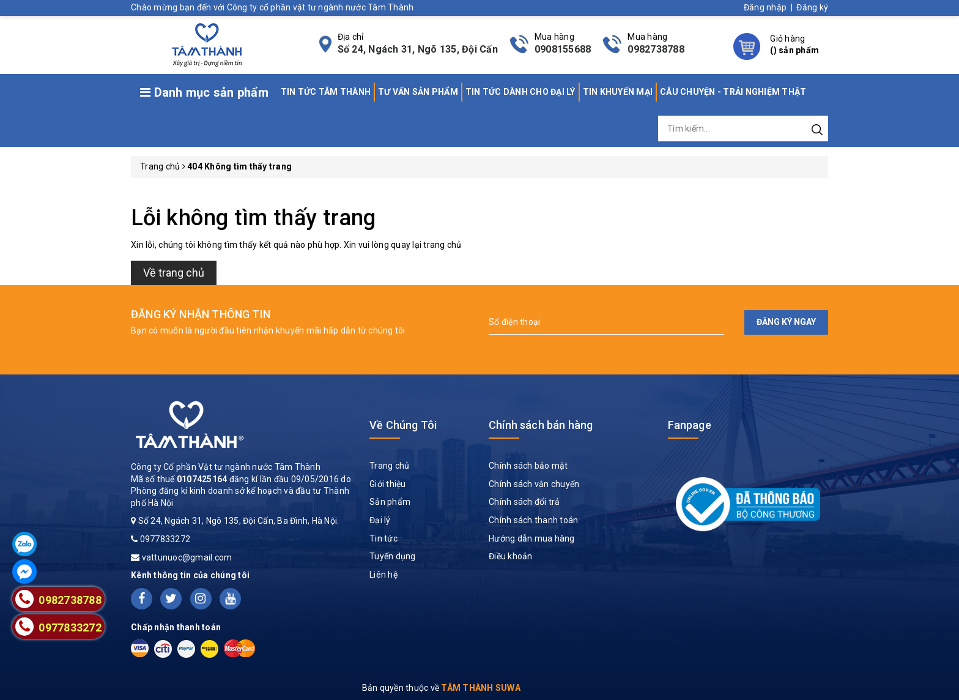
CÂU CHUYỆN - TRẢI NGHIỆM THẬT (733, 92)
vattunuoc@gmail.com (187, 557)
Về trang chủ (173, 272)
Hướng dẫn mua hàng (532, 538)
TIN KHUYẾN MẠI (618, 92)
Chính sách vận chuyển (534, 484)
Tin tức (383, 538)
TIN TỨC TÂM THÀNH (326, 92)
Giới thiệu (387, 484)
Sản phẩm (389, 502)
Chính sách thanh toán (533, 520)
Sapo (586, 688)
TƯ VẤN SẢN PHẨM (418, 92)
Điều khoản (511, 556)
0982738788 (656, 49)
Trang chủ (389, 466)
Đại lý (380, 520)
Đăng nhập (765, 7)
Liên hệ (383, 574)
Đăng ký (812, 7)
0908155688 (563, 49)
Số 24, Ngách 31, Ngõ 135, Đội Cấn (418, 49)
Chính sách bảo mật (528, 466)
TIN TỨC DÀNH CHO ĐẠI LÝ (520, 92)
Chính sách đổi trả (524, 502)
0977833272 (165, 539)
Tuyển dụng (392, 556)
